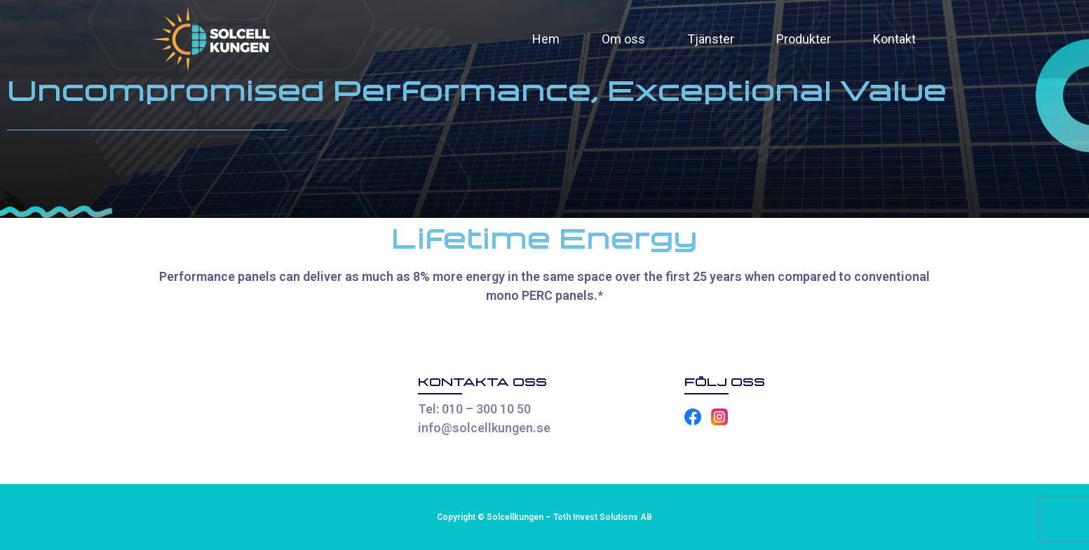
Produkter (803, 39)
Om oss (623, 39)
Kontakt (894, 39)
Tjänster (710, 39)
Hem (546, 39)
